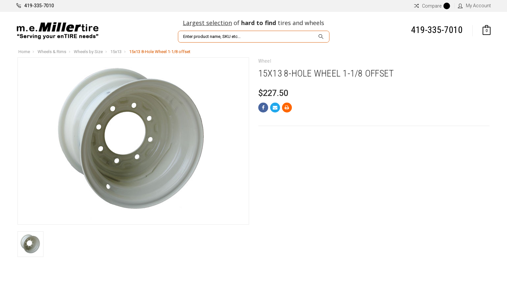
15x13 (116, 51)
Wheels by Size (88, 51)
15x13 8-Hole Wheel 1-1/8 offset (159, 51)
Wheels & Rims (52, 51)
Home (24, 51)
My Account (474, 5)
